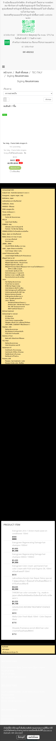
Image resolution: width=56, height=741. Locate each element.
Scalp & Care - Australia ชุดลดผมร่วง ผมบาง (15, 193)
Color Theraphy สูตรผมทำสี (13, 298)
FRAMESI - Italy (7, 224)
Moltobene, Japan (8, 198)
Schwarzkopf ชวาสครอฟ (10, 314)
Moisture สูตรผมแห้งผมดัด (13, 294)
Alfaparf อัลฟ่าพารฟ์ (8, 258)
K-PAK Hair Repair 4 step (12, 286)
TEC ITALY (5, 341)
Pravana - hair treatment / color (15, 361)
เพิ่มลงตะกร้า (15, 168)
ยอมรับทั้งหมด (33, 737)
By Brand (5, 647)
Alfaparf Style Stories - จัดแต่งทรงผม (16, 262)
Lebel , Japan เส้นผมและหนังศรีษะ (12, 248)
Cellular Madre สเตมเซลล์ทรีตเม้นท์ (15, 260)
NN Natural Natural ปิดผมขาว (17, 302)
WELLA (4, 219)
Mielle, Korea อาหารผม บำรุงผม (12, 237)
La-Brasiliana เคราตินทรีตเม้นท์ (11, 201)
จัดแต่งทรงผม (9, 241)
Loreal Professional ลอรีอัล (10, 253)
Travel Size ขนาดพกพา (12, 284)
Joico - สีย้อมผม (10, 300)
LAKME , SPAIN (6, 244)
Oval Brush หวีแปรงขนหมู (13, 350)
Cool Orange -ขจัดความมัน (13, 251)
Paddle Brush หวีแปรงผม (13, 354)
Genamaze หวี (6, 347)
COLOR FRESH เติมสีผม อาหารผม (15, 246)
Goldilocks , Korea (8, 204)
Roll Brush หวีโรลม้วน (12, 356)
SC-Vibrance (9, 316)
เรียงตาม (8, 89)
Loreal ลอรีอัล (6, 215)
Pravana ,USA (6, 358)
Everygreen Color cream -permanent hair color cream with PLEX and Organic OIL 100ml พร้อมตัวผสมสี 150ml (31, 569)
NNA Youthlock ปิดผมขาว (16, 309)
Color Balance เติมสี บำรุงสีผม (14, 288)
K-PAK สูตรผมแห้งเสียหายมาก (14, 296)
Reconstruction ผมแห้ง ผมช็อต (14, 277)
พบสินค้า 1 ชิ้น (9, 106)
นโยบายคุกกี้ (19, 733)
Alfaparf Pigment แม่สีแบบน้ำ (14, 265)
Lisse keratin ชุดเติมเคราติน (13, 271)
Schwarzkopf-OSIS (8, 190)
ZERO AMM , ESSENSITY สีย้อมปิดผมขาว (17, 324)
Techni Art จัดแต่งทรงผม (12, 217)
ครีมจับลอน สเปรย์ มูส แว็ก (10, 652)
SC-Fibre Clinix (9, 318)
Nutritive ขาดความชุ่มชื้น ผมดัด (14, 275)
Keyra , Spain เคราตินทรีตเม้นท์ (11, 234)
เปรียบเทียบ (16, 171)
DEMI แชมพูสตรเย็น (8, 209)
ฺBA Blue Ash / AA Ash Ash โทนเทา (19, 304)
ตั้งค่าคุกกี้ (21, 737)
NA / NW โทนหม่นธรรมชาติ (16, 306)
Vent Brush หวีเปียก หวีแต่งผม (14, 352)
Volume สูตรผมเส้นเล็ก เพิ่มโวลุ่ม (15, 292)
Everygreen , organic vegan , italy (12, 195)
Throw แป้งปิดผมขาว (8, 212)
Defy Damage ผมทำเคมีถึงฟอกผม (15, 290)
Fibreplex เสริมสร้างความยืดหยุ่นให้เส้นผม (17, 322)
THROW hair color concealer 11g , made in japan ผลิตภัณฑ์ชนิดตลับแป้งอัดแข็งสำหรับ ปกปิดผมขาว (32, 595)
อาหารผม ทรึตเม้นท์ (11, 239)
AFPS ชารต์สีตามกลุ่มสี (15, 269)
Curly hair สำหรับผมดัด (12, 333)
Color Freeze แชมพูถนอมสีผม (14, 320)
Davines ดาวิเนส (7, 336)
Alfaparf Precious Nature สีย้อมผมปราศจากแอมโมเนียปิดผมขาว (24, 267)
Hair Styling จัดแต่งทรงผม (13, 282)
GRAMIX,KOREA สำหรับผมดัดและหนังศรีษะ (15, 231)
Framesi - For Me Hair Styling (14, 229)
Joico (4, 279)
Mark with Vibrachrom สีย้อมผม (14, 338)
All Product (5, 649)
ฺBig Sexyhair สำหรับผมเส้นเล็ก (14, 331)
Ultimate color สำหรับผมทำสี (14, 227)
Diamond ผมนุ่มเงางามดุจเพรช (14, 273)
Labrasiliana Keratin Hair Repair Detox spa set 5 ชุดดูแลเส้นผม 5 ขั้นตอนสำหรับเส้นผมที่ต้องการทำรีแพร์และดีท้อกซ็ (32, 581)
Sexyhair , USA (6, 327)
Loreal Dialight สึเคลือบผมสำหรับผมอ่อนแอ (18, 256)
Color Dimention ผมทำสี (12, 345)
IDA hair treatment (8, 311)
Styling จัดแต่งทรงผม (11, 329)
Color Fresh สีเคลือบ (11, 222)
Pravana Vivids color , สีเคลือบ (14, 363)
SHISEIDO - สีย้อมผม (8, 206)
